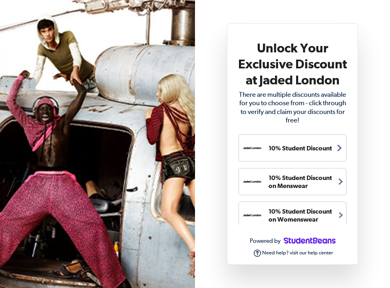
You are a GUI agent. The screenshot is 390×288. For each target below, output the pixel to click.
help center (320, 253)
